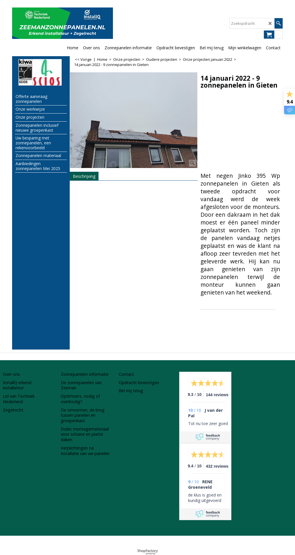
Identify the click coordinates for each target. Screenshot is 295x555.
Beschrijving (84, 176)
